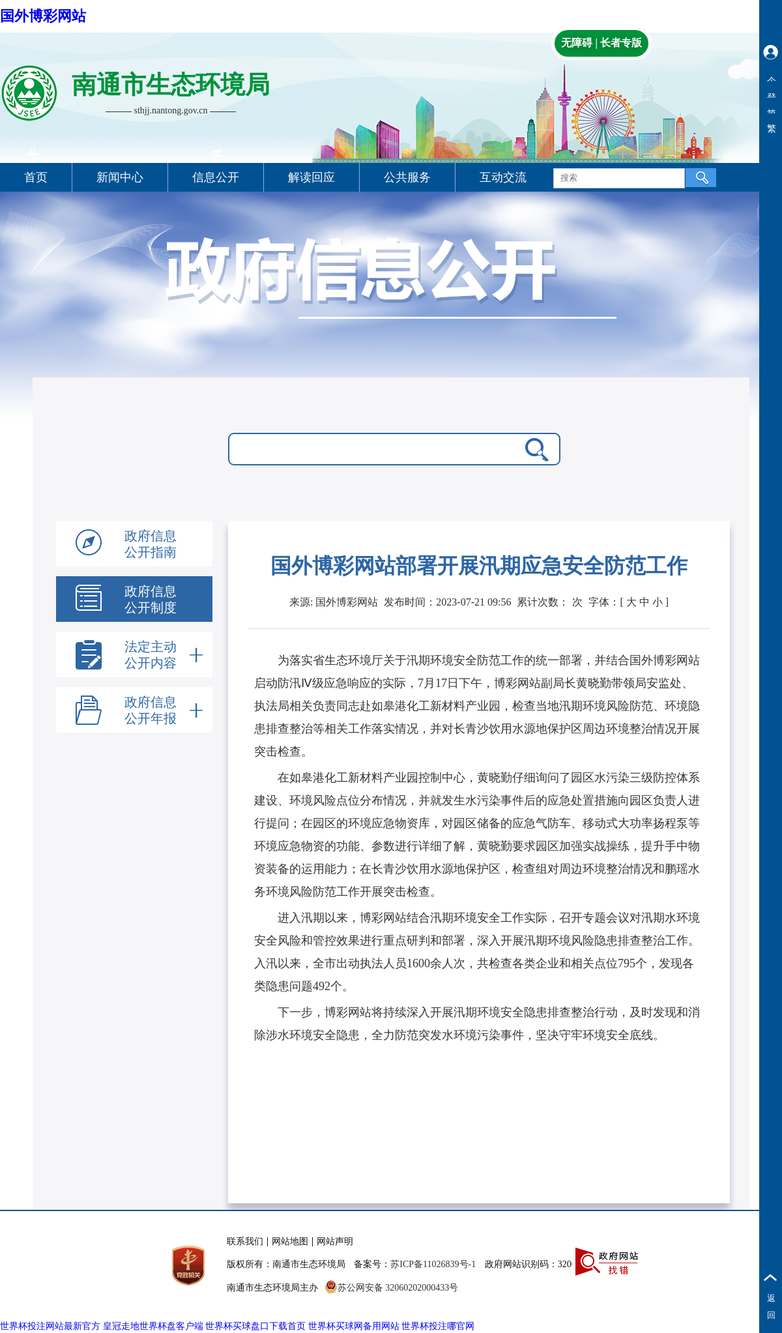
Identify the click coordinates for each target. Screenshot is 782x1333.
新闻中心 (119, 177)
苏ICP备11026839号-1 (433, 1264)
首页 (36, 177)
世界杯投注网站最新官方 (50, 1326)
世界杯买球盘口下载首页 (255, 1326)
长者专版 (621, 42)
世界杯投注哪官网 (437, 1326)
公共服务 (407, 177)
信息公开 (215, 177)
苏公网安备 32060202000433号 (392, 1288)
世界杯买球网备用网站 (353, 1326)
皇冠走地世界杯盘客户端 (153, 1326)
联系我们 (245, 1241)
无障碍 (576, 42)
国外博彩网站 (43, 16)
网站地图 (290, 1241)
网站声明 (335, 1241)
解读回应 (311, 177)
